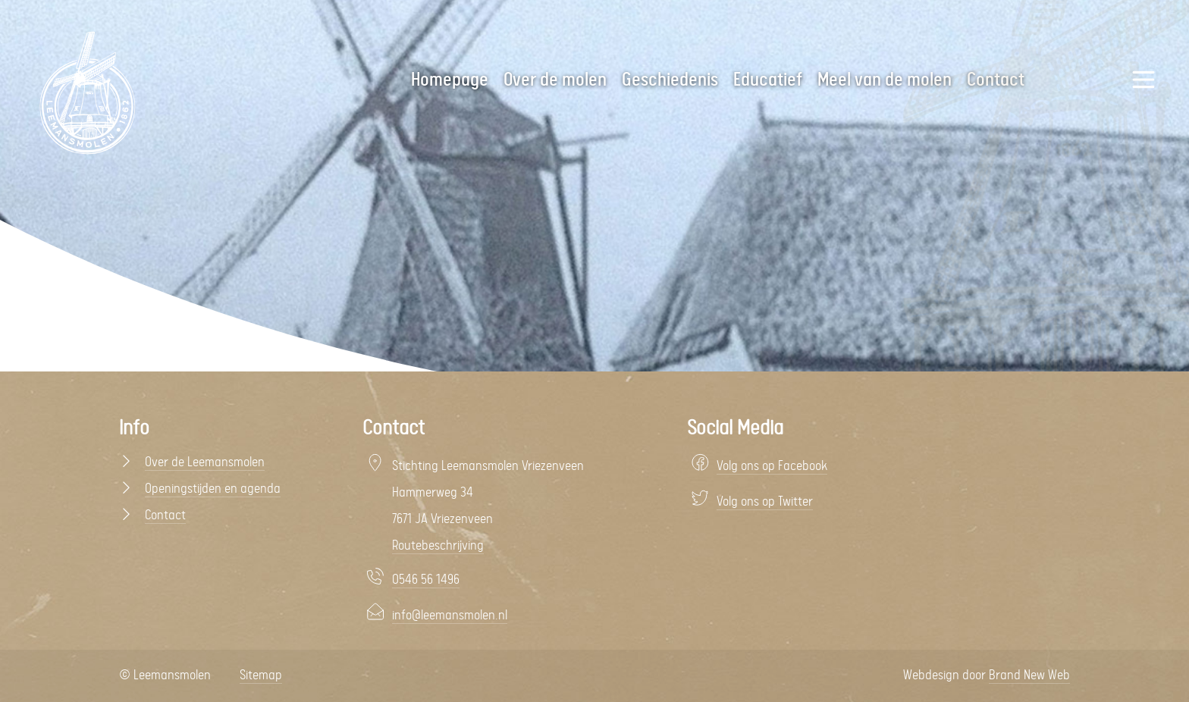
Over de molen (555, 80)
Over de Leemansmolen (205, 462)
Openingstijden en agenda (213, 489)
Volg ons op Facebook (772, 466)
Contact (165, 515)
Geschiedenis (670, 80)
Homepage (449, 80)
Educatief (767, 80)
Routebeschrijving (438, 545)
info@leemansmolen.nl (449, 615)
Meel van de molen (884, 80)
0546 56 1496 (426, 580)
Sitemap (261, 675)
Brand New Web (1029, 675)
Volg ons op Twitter (765, 501)
